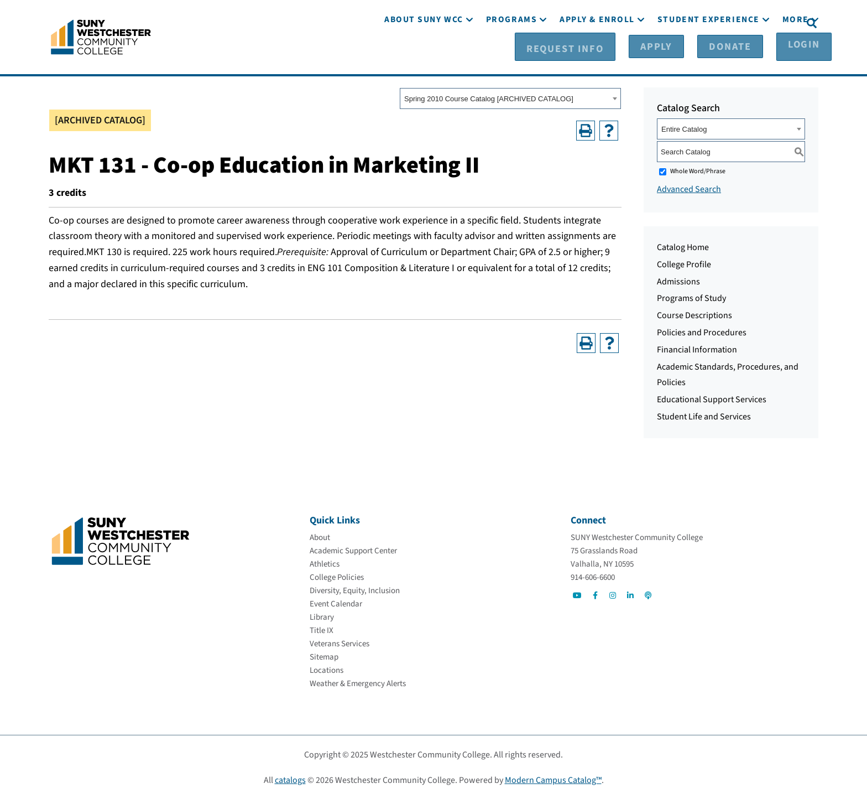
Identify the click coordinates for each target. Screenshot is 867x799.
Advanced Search (689, 189)
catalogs (290, 780)
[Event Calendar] (336, 603)
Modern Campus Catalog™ (553, 780)
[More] (795, 54)
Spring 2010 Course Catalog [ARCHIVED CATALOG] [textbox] (488, 98)
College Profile (684, 264)
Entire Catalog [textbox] (684, 128)
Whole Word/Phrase (697, 170)
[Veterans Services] (339, 643)
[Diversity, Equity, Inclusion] (355, 590)
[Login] (775, 22)
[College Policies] (337, 577)
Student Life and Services (704, 416)
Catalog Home (683, 247)
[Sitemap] (324, 656)
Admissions (678, 281)
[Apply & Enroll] (597, 54)
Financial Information (697, 349)
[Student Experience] (708, 54)
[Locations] (326, 670)
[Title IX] (321, 630)
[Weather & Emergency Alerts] (358, 683)
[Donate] (720, 22)
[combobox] (510, 97)
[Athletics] (325, 563)
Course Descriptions (694, 315)
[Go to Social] (577, 595)
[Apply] (664, 22)
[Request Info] (595, 22)
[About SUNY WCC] (423, 54)
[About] (320, 537)
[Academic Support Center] (353, 550)
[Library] (322, 616)
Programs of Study (691, 298)
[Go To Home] (101, 36)
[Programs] (511, 54)
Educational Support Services (711, 399)
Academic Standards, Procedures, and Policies (727, 374)
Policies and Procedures (701, 332)
